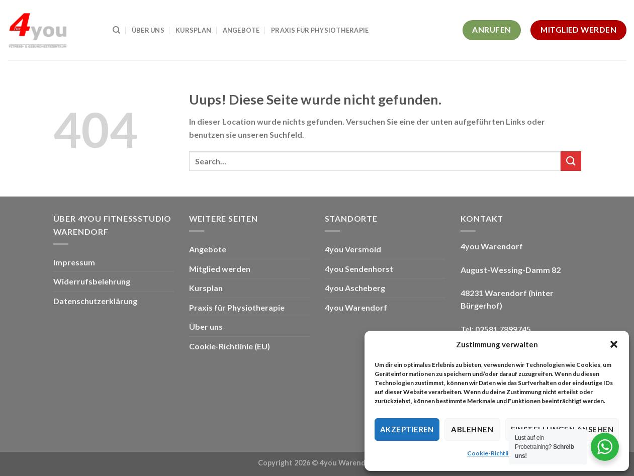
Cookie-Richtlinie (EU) (229, 346)
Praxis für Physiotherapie (320, 30)
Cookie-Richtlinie (492, 453)
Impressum (74, 262)
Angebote (241, 30)
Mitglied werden (219, 268)
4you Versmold (353, 249)
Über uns (148, 30)
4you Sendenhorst (359, 268)
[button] (614, 344)
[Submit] (571, 161)
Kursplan (193, 30)
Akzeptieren (407, 429)
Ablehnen (472, 429)
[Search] (116, 30)
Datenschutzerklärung (95, 301)
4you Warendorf (356, 307)
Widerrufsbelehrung (91, 281)
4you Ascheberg (355, 288)
